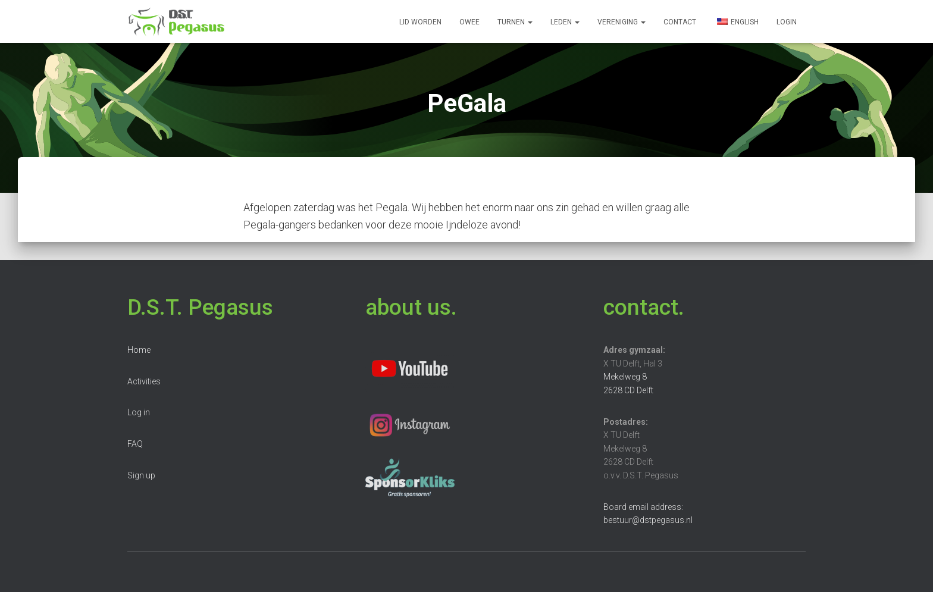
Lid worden (420, 22)
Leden (565, 22)
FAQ (135, 444)
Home (139, 350)
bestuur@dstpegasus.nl (648, 520)
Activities (144, 381)
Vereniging (621, 22)
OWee (469, 22)
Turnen (515, 22)
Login (787, 22)
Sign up (141, 475)
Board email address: (643, 507)
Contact (679, 22)
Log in (138, 412)
